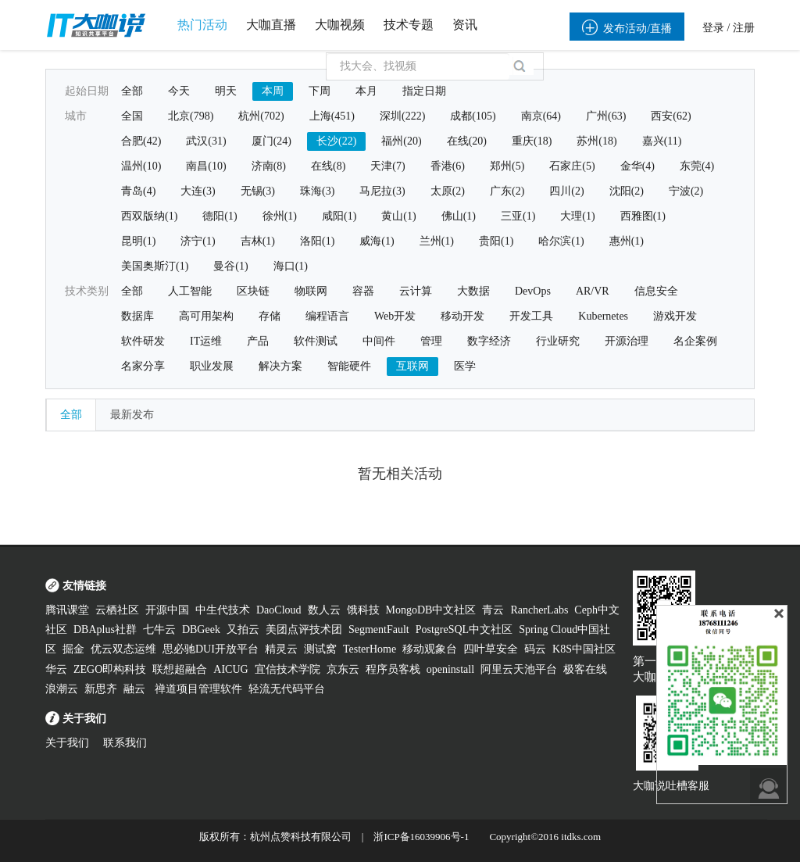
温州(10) (141, 166)
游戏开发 (675, 316)
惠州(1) (626, 241)
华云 (56, 669)
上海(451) (332, 116)
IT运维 (206, 341)
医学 (465, 366)
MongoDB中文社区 (431, 610)
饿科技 (363, 610)
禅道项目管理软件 (198, 689)
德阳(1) (219, 216)
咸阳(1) (339, 216)
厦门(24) (271, 141)
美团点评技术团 (304, 629)
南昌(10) (206, 166)
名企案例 (695, 341)
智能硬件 (349, 366)
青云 (493, 610)
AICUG (230, 669)
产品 (258, 341)
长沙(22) (336, 141)
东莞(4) (697, 166)
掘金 (73, 649)
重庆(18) (532, 141)
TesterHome (369, 649)
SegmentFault (378, 629)
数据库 (137, 316)
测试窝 (320, 649)
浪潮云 (61, 689)
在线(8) (328, 166)
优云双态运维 (123, 649)
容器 (363, 291)
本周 (273, 91)
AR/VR (592, 291)
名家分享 (143, 366)
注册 (744, 28)
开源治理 (626, 341)
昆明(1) (138, 241)
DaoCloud (279, 610)
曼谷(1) (230, 266)
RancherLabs (539, 610)
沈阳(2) (626, 191)
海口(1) (290, 266)
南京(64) (541, 116)
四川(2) (566, 191)
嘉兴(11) (662, 141)
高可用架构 (206, 316)
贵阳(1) (496, 241)
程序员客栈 (393, 669)
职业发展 (212, 366)
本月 (366, 91)
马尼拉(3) (382, 191)
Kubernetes (603, 316)
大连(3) (197, 191)
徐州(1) (279, 216)
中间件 (378, 341)
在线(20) (467, 141)
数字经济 (489, 341)
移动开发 (462, 316)
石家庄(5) (572, 166)
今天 (179, 91)
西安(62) (671, 116)
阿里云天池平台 (518, 669)
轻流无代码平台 (286, 689)
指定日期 (424, 91)
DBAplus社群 (105, 629)
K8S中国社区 (584, 649)
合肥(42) (141, 141)
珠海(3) (317, 191)
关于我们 (67, 743)
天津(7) (387, 166)
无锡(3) (258, 191)
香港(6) (447, 166)
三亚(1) (518, 216)
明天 (226, 91)
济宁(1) (197, 241)
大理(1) (577, 216)
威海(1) (376, 241)
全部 (132, 91)
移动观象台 (429, 649)
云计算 (415, 291)
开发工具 (531, 316)
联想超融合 (179, 669)
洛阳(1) (317, 241)
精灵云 (281, 649)
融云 (135, 689)
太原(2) (447, 191)
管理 (431, 341)
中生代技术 (222, 610)
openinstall (450, 669)
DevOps (533, 291)
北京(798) (190, 116)
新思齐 (100, 689)
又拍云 (243, 629)
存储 (269, 316)
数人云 (324, 610)
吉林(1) (258, 241)
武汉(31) (206, 141)
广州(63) (606, 116)
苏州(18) (596, 141)
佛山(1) (458, 216)
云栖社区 (117, 610)
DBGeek (201, 629)
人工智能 (190, 291)
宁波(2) (686, 191)
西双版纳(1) (149, 216)
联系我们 (125, 743)
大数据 (473, 291)
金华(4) (637, 166)
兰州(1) (437, 241)
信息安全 (656, 291)
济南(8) (269, 166)
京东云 (343, 669)
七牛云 (159, 629)
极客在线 (585, 669)
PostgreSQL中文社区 (464, 629)
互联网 (412, 366)
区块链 (253, 291)
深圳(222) (402, 116)
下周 (319, 91)
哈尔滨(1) (561, 241)
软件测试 (316, 341)
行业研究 (558, 341)
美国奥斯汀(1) (154, 266)
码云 (535, 649)
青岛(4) (138, 191)
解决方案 (280, 366)
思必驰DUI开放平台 (210, 649)
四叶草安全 (490, 649)
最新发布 (132, 414)
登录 (713, 28)
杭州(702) (261, 116)
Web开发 (395, 316)
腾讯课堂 (67, 610)
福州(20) (401, 141)
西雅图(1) (643, 216)
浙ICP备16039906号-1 (421, 836)
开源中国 (167, 610)
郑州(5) (507, 166)
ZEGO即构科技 (109, 669)
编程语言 (327, 316)
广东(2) (507, 191)
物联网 (311, 291)
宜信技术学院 (287, 669)
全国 (132, 116)
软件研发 (143, 341)
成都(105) (472, 116)
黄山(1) (398, 216)
